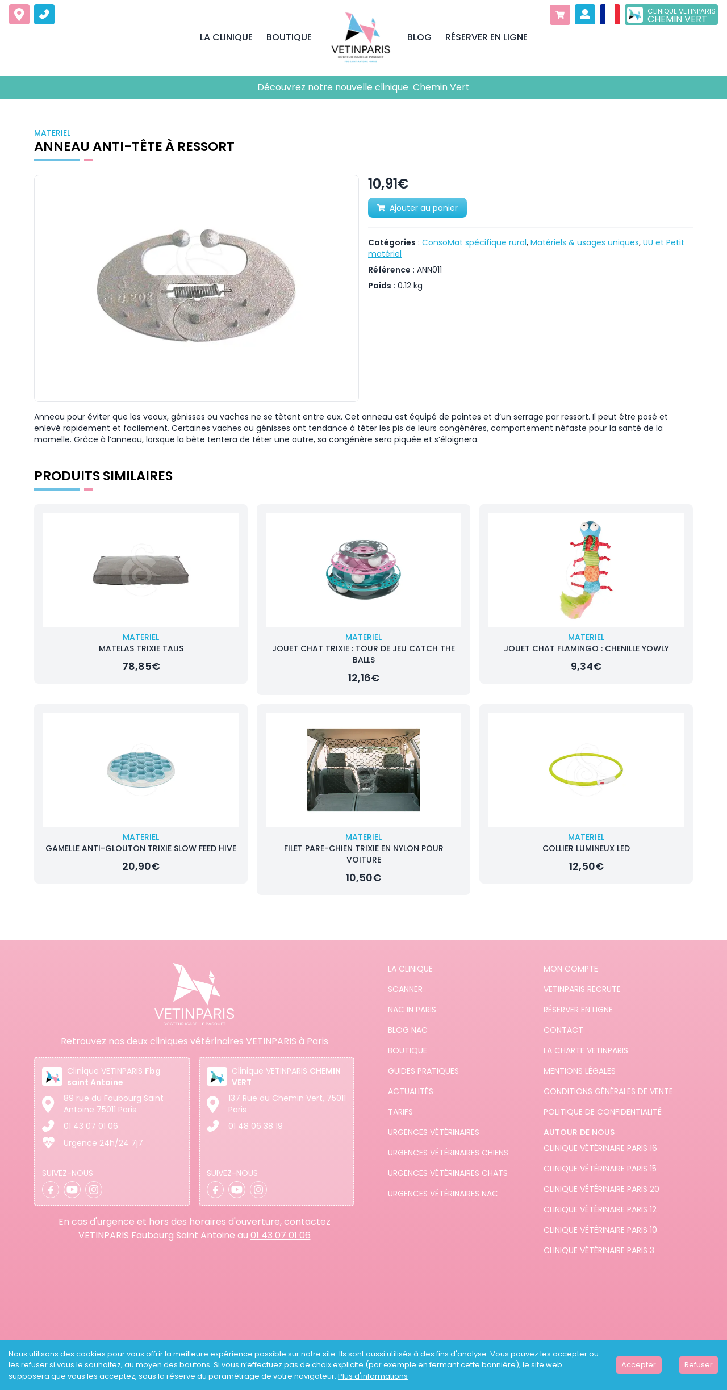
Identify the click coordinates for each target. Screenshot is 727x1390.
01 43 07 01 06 (91, 1126)
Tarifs (400, 1111)
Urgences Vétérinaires (433, 1132)
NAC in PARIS (412, 1009)
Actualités (410, 1091)
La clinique (410, 968)
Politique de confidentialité (603, 1111)
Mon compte (571, 968)
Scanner (405, 989)
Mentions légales (580, 1071)
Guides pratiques (423, 1071)
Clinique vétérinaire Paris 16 (600, 1148)
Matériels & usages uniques (584, 242)
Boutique (407, 1050)
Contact (563, 1030)
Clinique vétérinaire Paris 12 (600, 1209)
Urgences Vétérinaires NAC (443, 1193)
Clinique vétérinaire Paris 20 (601, 1189)
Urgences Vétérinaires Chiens (448, 1152)
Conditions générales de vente (608, 1091)
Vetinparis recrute (582, 989)
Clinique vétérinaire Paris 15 (600, 1168)
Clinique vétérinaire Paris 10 (600, 1230)
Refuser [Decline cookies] (698, 1364)
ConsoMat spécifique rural (474, 242)
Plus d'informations (373, 1376)
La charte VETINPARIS (586, 1050)
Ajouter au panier (417, 207)
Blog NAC (408, 1030)
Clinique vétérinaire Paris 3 (599, 1250)
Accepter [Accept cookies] (638, 1364)
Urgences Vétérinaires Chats (448, 1173)
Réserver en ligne (578, 1009)
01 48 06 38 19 (255, 1126)
